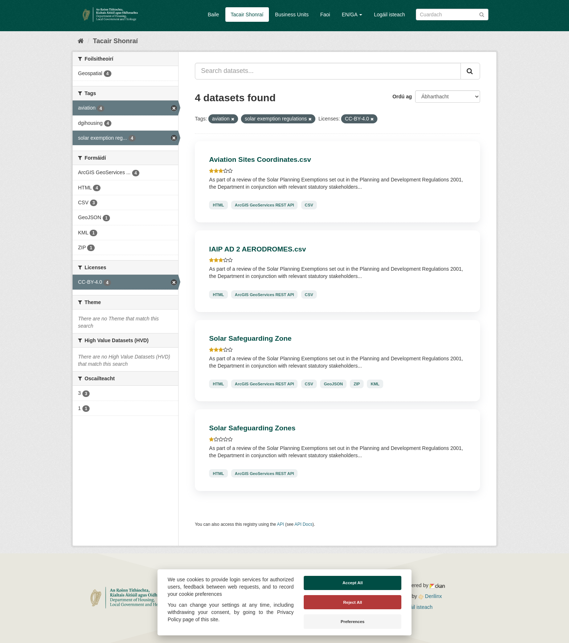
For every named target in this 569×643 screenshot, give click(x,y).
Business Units (292, 14)
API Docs (304, 524)
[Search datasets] (452, 14)
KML (375, 384)
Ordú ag (402, 96)
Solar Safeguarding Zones (252, 428)
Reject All (352, 602)
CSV (309, 205)
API (280, 524)
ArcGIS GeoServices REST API (264, 205)
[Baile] (81, 41)
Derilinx (430, 596)
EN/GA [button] (352, 14)
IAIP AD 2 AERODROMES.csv (257, 249)
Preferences (353, 621)
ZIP (356, 384)
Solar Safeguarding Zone (250, 338)
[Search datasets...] (328, 71)
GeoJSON (333, 384)
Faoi (325, 14)
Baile (213, 14)
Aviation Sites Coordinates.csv (260, 159)
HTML (218, 205)
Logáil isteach (389, 14)
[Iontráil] (482, 14)
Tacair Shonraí (247, 14)
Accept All (353, 583)
